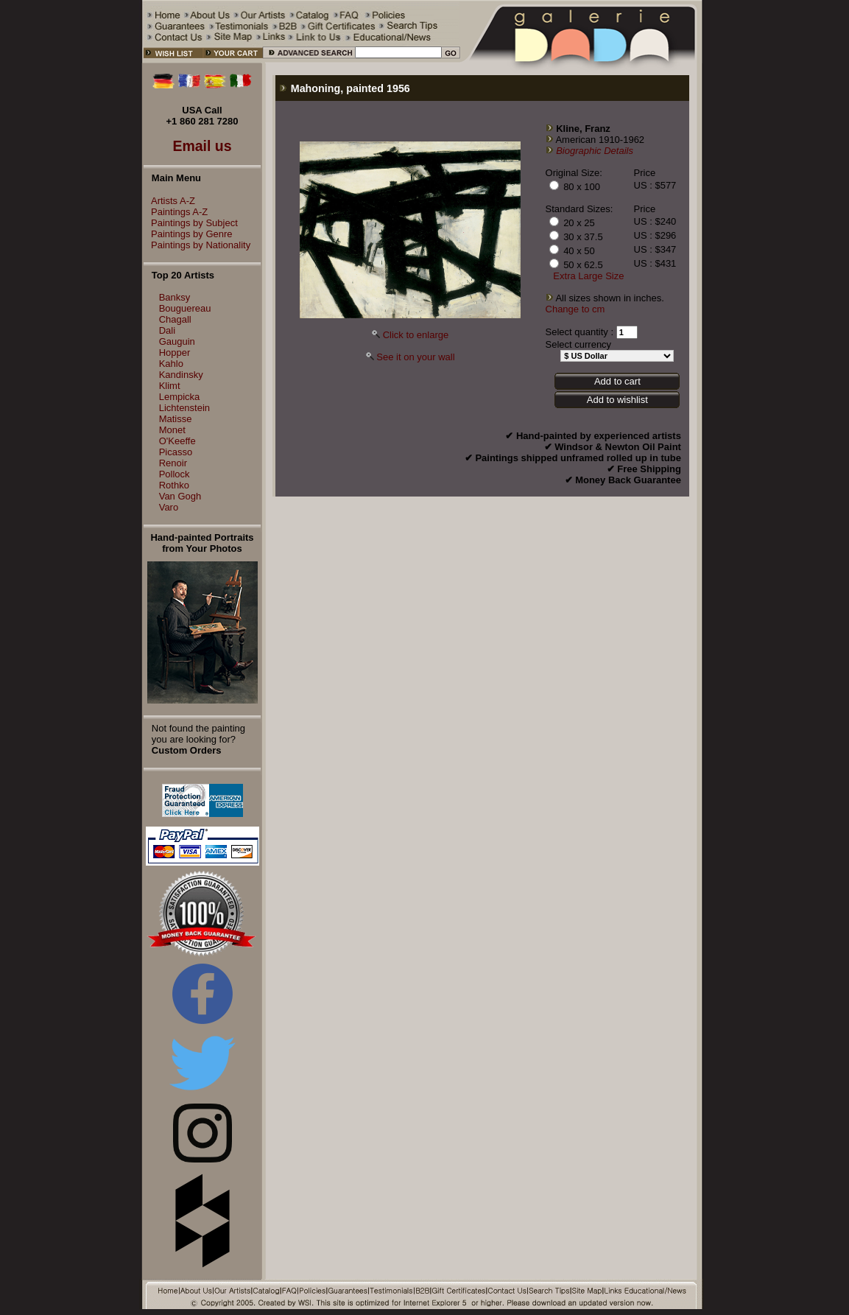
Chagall (175, 319)
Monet (172, 429)
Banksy (175, 297)
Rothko (174, 485)
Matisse (175, 418)
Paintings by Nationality (197, 244)
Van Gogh (180, 496)
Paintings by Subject (191, 222)
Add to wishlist (617, 399)
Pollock (174, 474)
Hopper (175, 352)
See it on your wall (415, 356)
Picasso (176, 451)
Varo (169, 507)
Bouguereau (185, 308)
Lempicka (179, 396)
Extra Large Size (588, 275)
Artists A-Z (169, 200)
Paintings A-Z (176, 211)
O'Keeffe (177, 440)
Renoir (173, 463)
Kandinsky (181, 374)
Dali (167, 330)
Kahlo (171, 363)
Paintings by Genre (188, 233)
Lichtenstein (184, 407)
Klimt (169, 385)
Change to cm (575, 309)
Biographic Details (594, 150)
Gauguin (177, 341)
